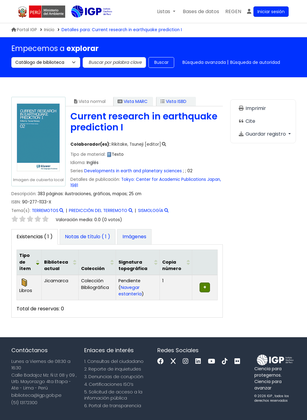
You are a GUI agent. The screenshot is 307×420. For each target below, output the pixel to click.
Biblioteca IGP (86, 24)
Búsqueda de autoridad (255, 62)
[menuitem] (233, 11)
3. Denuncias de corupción (113, 377)
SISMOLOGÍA (150, 211)
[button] (166, 11)
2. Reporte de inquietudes (112, 369)
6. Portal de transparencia (112, 406)
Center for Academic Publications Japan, (178, 179)
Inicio (49, 30)
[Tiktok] (226, 361)
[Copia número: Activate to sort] (176, 262)
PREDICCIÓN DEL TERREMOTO (98, 211)
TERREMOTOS (45, 211)
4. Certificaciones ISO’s (108, 384)
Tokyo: (128, 179)
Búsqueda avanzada (204, 62)
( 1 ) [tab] (35, 236)
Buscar (161, 62)
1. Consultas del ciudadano (114, 361)
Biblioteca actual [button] (56, 265)
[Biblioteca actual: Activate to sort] (60, 262)
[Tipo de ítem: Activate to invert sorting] (29, 262)
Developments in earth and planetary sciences (133, 171)
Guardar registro (262, 133)
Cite (246, 121)
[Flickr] (238, 361)
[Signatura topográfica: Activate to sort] (138, 262)
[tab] (87, 237)
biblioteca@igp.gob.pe (36, 395)
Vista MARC (133, 101)
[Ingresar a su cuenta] (267, 11)
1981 (74, 185)
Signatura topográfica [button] (132, 265)
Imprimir (252, 108)
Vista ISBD (173, 101)
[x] (175, 361)
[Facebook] (162, 361)
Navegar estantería (130, 290)
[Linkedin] (199, 361)
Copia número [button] (171, 265)
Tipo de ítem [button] (25, 262)
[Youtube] (213, 361)
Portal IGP (24, 30)
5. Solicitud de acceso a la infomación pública (113, 395)
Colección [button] (93, 268)
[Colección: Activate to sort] (97, 262)
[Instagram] (187, 361)
